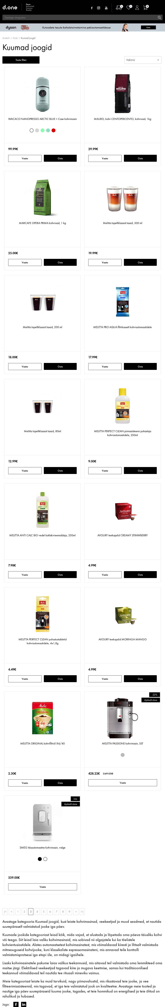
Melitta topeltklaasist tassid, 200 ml (42, 327)
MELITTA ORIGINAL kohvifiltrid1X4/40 (42, 743)
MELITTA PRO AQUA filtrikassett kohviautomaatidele (122, 327)
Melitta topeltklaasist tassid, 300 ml (122, 223)
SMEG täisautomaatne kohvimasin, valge (42, 847)
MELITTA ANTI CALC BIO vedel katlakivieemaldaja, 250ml (42, 535)
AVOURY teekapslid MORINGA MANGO (123, 639)
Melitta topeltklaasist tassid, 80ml (42, 431)
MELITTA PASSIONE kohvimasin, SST (122, 743)
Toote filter (21, 60)
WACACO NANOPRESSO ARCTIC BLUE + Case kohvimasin (42, 119)
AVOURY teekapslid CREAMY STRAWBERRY (122, 535)
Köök (15, 38)
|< (5, 911)
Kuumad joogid (28, 38)
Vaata (25, 158)
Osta (60, 158)
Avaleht (6, 38)
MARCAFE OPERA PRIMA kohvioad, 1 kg (42, 223)
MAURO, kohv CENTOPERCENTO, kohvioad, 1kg (122, 119)
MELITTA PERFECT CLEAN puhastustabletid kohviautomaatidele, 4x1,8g (43, 641)
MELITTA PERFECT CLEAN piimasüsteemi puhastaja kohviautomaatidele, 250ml (122, 433)
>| (82, 911)
